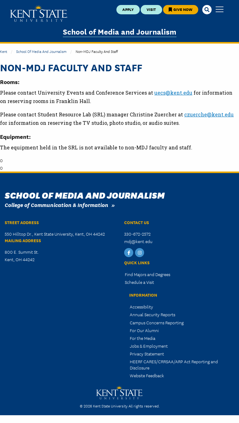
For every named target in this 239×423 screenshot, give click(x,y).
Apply (128, 9)
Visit (151, 9)
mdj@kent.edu (138, 241)
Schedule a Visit (139, 282)
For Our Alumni (144, 330)
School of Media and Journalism (119, 31)
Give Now (180, 9)
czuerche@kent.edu (209, 114)
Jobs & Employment (149, 345)
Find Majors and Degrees (147, 274)
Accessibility (141, 306)
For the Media (142, 338)
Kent (3, 51)
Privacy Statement (147, 353)
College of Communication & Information (56, 205)
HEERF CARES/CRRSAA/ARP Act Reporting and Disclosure (174, 364)
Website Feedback (147, 375)
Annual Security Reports (152, 314)
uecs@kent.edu (173, 92)
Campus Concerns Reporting (157, 322)
